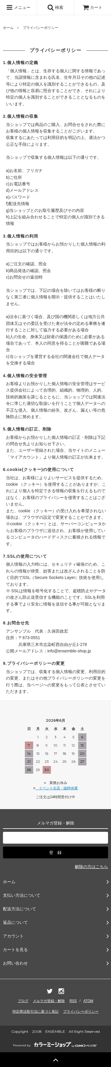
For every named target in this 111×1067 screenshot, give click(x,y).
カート (93, 7)
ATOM (88, 1001)
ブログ (23, 1001)
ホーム (8, 28)
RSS (73, 1001)
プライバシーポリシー (81, 1011)
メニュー (18, 7)
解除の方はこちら (91, 866)
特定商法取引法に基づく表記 (35, 1011)
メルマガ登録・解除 (49, 1001)
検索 (55, 7)
